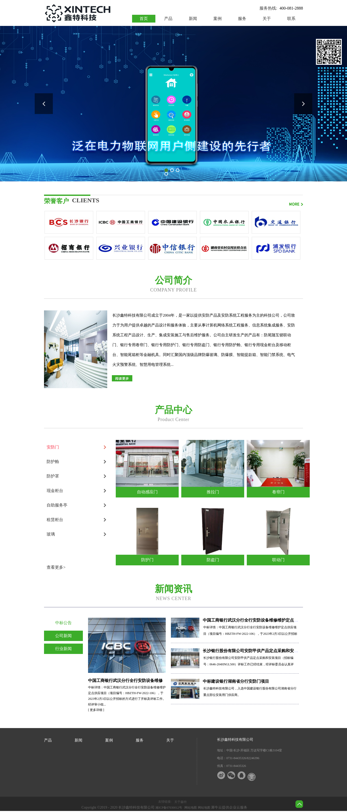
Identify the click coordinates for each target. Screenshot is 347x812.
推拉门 (213, 492)
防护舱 (53, 461)
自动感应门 (147, 492)
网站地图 (190, 807)
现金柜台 (55, 490)
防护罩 (53, 476)
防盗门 (213, 560)
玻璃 (51, 534)
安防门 (53, 447)
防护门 (147, 560)
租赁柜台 (55, 519)
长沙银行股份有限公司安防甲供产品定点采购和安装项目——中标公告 (267, 651)
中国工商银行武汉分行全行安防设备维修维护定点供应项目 (256, 620)
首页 (144, 18)
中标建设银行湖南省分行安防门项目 (236, 681)
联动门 (278, 560)
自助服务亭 (57, 505)
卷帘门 (278, 492)
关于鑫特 (180, 802)
